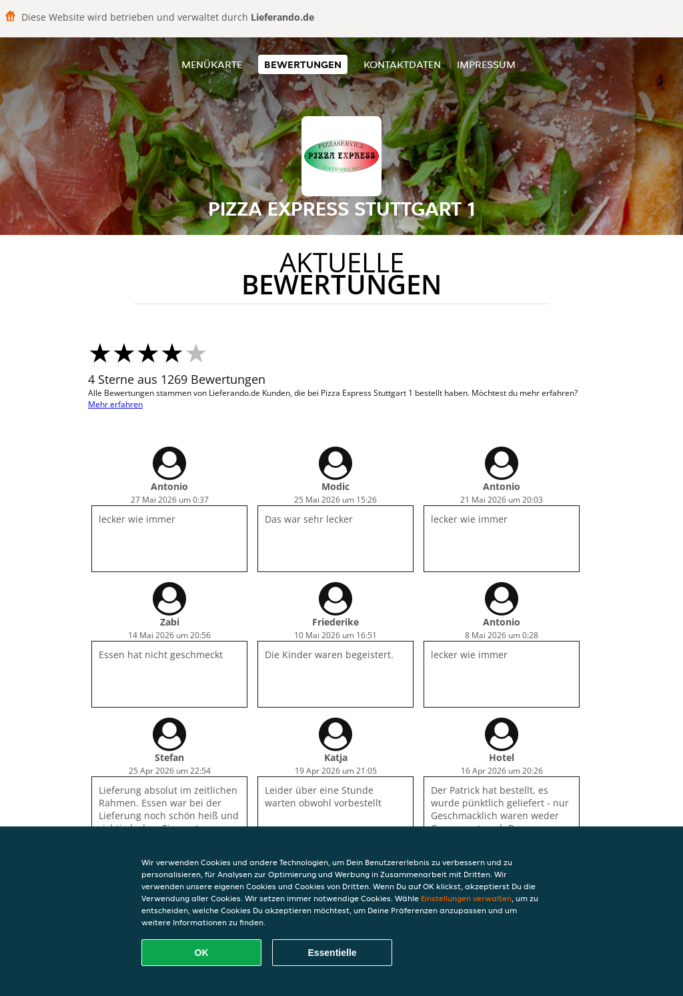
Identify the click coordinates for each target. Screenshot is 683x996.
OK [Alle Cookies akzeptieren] (202, 952)
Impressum (486, 64)
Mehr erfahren (115, 404)
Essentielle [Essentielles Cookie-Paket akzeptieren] (331, 952)
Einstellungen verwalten (466, 898)
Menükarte (211, 64)
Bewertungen (303, 64)
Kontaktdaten (402, 64)
